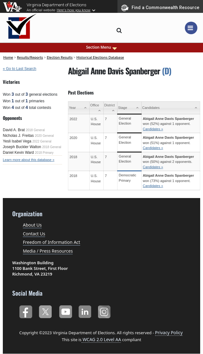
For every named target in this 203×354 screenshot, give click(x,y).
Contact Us (34, 234)
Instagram (105, 310)
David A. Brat (14, 130)
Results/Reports (30, 57)
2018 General (35, 130)
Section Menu (101, 47)
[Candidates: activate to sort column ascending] (170, 108)
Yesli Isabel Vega (17, 141)
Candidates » (153, 129)
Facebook (25, 310)
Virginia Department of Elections (56, 4)
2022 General (41, 141)
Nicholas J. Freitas (18, 135)
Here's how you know (74, 10)
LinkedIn (85, 310)
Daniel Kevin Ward (18, 152)
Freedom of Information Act (51, 242)
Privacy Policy (169, 332)
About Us (32, 225)
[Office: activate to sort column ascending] (96, 108)
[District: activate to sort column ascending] (110, 108)
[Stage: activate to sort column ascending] (129, 108)
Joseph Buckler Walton (22, 147)
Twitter (45, 310)
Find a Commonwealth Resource (160, 8)
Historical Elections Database (100, 57)
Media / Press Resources (48, 251)
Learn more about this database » (29, 160)
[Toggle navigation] (191, 28)
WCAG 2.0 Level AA (101, 339)
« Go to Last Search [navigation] (19, 69)
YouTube (65, 310)
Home (8, 57)
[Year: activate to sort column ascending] (78, 108)
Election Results (60, 57)
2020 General (44, 135)
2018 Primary (44, 152)
